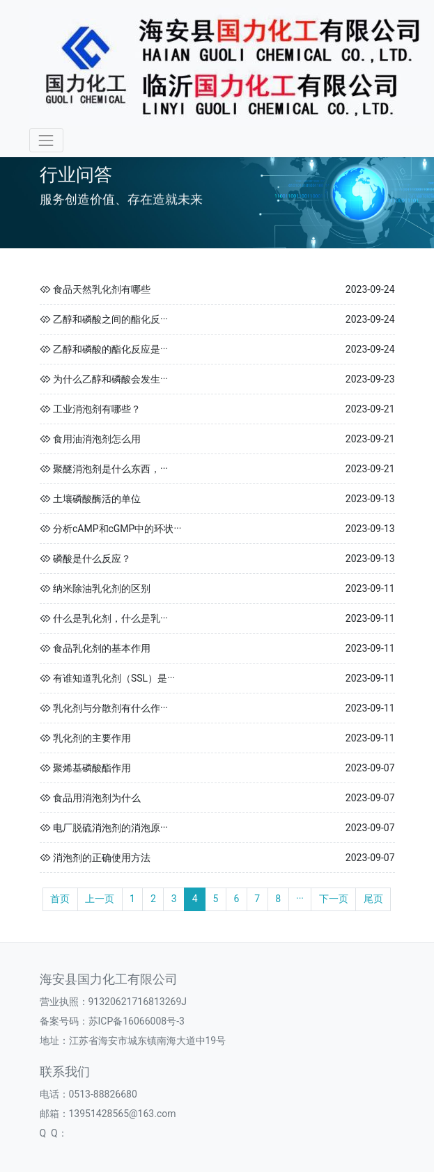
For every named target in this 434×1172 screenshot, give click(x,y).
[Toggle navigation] (46, 140)
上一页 (99, 898)
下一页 (333, 898)
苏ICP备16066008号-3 (136, 1021)
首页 (60, 898)
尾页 (373, 898)
